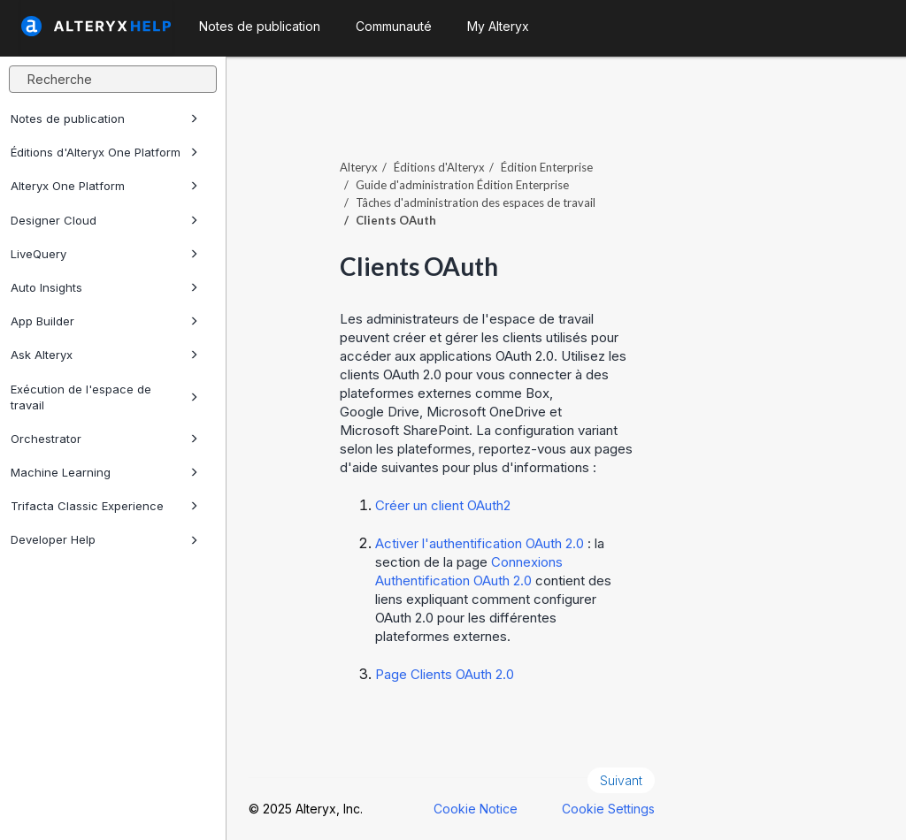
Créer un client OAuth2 (443, 505)
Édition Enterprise (547, 167)
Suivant (621, 780)
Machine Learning (104, 472)
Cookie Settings (608, 808)
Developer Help (104, 539)
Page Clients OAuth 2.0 (444, 674)
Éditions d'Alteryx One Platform (104, 152)
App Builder (104, 321)
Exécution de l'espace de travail (104, 397)
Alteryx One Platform (104, 186)
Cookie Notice (476, 808)
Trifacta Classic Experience (104, 506)
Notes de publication (104, 118)
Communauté (394, 26)
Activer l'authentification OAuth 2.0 (479, 543)
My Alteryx (498, 26)
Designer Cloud (104, 220)
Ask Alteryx (104, 354)
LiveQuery (104, 254)
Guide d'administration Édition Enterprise (462, 185)
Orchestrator (104, 438)
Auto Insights (104, 287)
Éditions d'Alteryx (439, 167)
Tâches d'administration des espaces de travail (475, 202)
